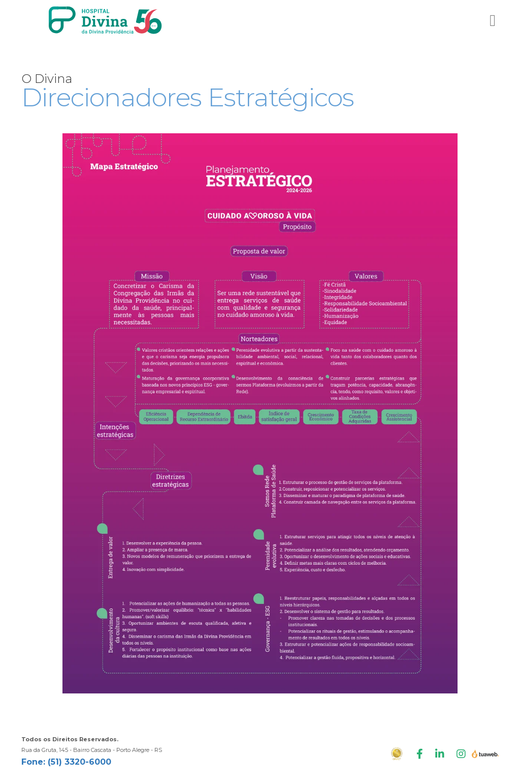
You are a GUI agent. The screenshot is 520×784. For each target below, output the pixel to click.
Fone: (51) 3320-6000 (66, 762)
